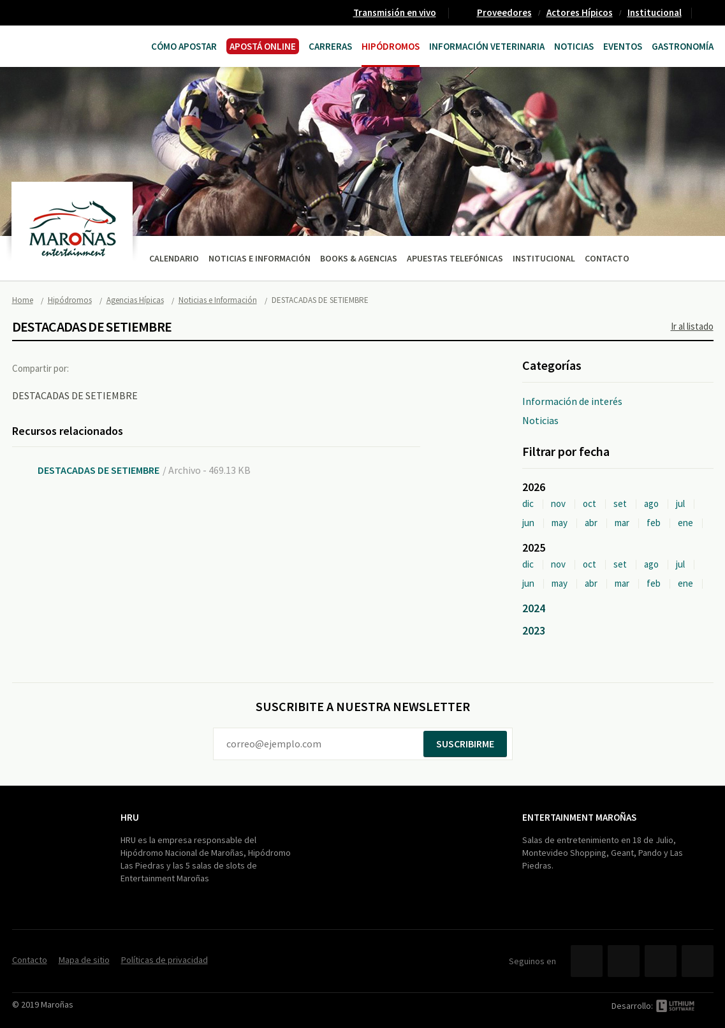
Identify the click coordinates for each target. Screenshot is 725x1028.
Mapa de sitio (84, 960)
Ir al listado (692, 326)
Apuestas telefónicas (455, 258)
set (620, 503)
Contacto (708, 12)
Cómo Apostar (184, 46)
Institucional (654, 12)
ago (651, 503)
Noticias (574, 46)
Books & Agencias (358, 258)
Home (22, 300)
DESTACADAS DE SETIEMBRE (98, 470)
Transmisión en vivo (394, 12)
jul (680, 503)
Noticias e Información (260, 258)
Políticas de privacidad (164, 960)
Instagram (698, 961)
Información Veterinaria (487, 46)
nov (558, 503)
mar (622, 523)
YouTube (661, 961)
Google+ (143, 368)
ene (685, 523)
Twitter (117, 368)
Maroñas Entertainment (61, 45)
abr (591, 523)
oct (589, 503)
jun (528, 523)
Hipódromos (391, 46)
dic (528, 503)
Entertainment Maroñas (579, 817)
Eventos (622, 46)
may (560, 523)
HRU (130, 817)
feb (654, 523)
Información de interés (572, 401)
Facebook (90, 368)
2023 (533, 630)
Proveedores (504, 12)
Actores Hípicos (579, 12)
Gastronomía (683, 46)
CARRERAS (330, 46)
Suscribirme (465, 743)
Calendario (174, 258)
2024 (533, 608)
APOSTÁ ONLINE (263, 46)
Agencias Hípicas (135, 300)
